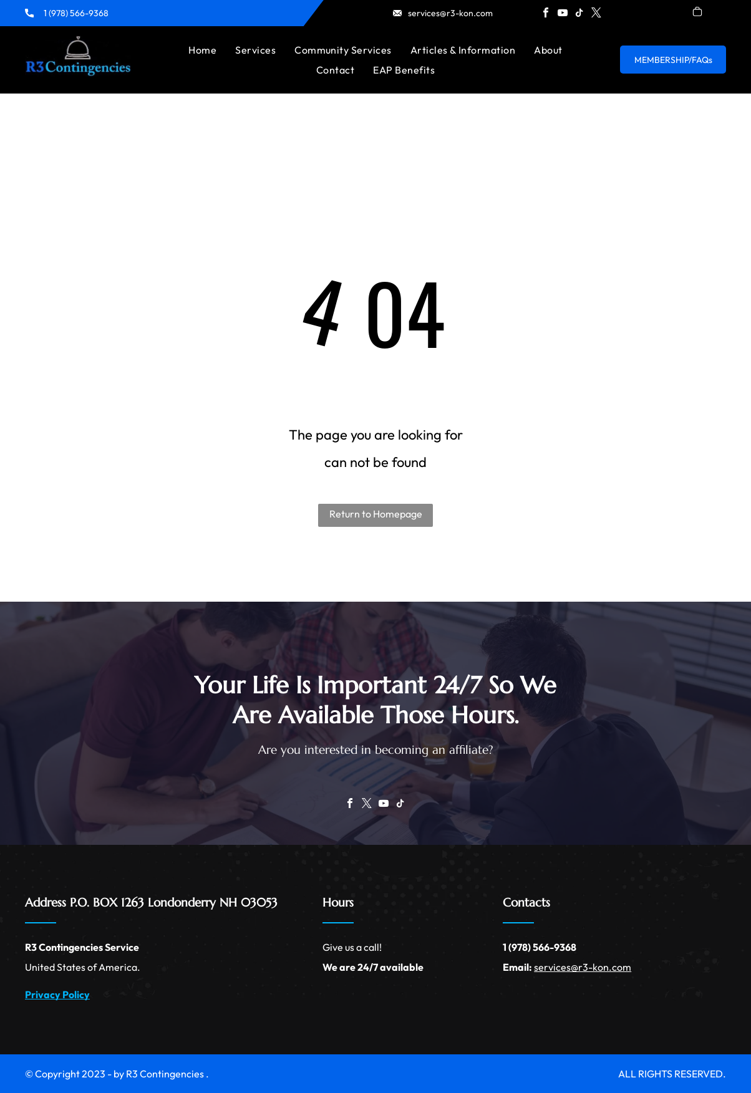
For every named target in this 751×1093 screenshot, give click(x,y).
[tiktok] (579, 14)
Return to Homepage (375, 514)
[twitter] (596, 14)
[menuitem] (202, 50)
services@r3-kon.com (450, 13)
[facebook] (545, 14)
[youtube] (562, 14)
